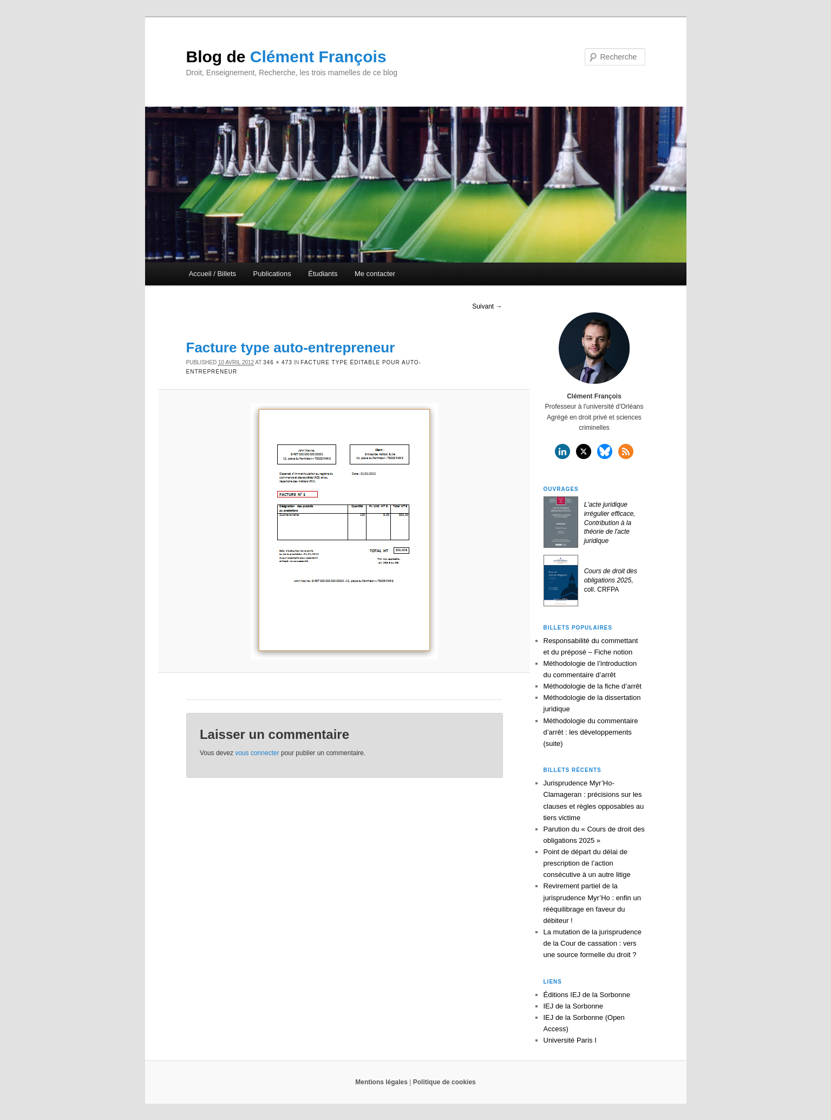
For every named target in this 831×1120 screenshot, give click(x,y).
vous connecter (257, 753)
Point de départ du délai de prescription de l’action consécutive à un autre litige (587, 863)
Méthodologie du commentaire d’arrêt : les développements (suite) (591, 732)
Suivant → (487, 306)
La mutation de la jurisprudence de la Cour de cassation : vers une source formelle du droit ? (593, 943)
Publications (272, 274)
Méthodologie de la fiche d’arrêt (593, 686)
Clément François (286, 57)
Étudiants (322, 274)
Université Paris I (570, 1040)
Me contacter (375, 274)
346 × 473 (277, 362)
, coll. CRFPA (610, 580)
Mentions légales (381, 1082)
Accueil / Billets (212, 274)
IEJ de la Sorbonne (574, 1006)
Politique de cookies (444, 1082)
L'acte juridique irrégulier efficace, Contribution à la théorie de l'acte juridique (610, 523)
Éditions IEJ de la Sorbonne (587, 995)
